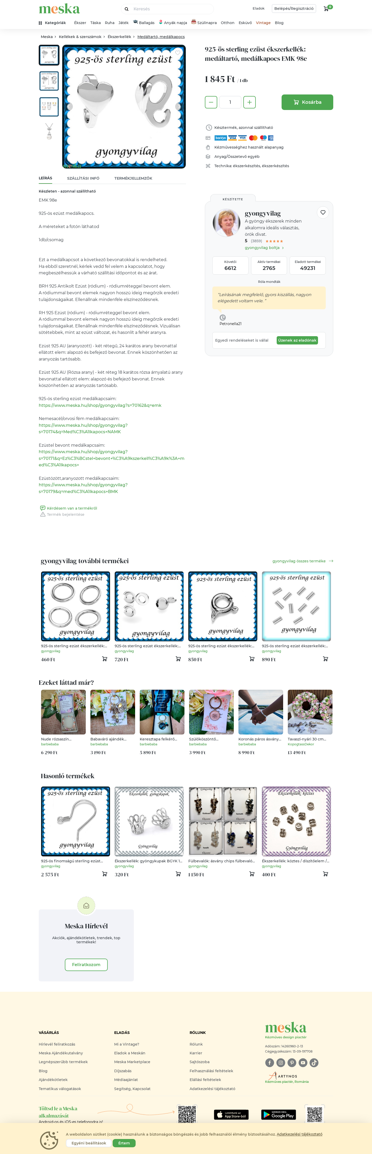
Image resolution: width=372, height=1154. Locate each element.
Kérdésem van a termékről (68, 508)
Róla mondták (269, 282)
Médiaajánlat (126, 1079)
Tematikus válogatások (60, 1088)
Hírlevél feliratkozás (57, 1044)
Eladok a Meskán (129, 1053)
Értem (124, 1143)
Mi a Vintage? (126, 1044)
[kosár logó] (326, 8)
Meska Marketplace (132, 1062)
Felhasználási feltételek (211, 1071)
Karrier (196, 1053)
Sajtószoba (200, 1062)
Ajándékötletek (53, 1079)
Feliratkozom (86, 964)
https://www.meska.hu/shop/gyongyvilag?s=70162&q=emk (100, 405)
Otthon (228, 22)
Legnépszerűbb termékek (63, 1062)
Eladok (259, 8)
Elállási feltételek (205, 1079)
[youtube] (302, 1062)
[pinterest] (291, 1062)
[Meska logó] (299, 1031)
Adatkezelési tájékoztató (212, 1088)
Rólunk (196, 1044)
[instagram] (280, 1062)
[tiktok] (314, 1062)
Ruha (109, 22)
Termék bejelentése (61, 514)
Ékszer (80, 22)
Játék (124, 22)
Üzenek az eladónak (297, 340)
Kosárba (307, 102)
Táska (95, 22)
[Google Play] (231, 1114)
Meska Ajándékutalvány (61, 1053)
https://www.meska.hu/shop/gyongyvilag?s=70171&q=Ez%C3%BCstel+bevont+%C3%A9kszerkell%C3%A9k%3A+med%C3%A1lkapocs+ (111, 458)
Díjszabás (122, 1071)
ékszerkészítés (246, 166)
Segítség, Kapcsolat (132, 1088)
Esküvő (245, 22)
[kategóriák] (54, 23)
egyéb (254, 156)
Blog (279, 22)
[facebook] (269, 1062)
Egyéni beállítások (89, 1143)
